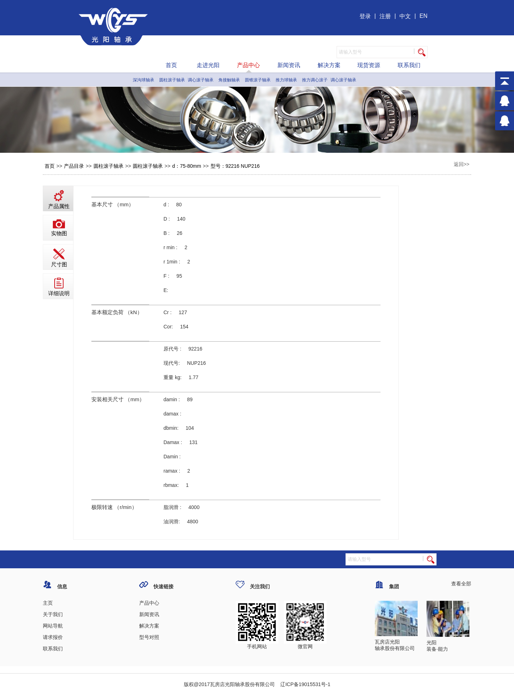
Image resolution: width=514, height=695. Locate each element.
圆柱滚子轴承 (172, 79)
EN (423, 16)
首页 (171, 65)
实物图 (59, 227)
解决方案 (329, 65)
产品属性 (59, 199)
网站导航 (53, 626)
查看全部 (461, 583)
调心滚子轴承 (200, 79)
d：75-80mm (186, 166)
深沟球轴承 (143, 79)
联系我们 (409, 65)
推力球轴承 (286, 79)
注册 (385, 16)
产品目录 (74, 166)
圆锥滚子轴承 (258, 79)
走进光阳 (208, 65)
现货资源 (368, 65)
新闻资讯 (288, 65)
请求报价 (53, 637)
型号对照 (149, 637)
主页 (48, 603)
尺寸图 (59, 257)
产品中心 (248, 65)
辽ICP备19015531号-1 (305, 684)
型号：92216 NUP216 (235, 166)
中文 (405, 16)
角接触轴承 (229, 79)
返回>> (461, 164)
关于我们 (53, 614)
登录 (365, 16)
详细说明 (59, 287)
